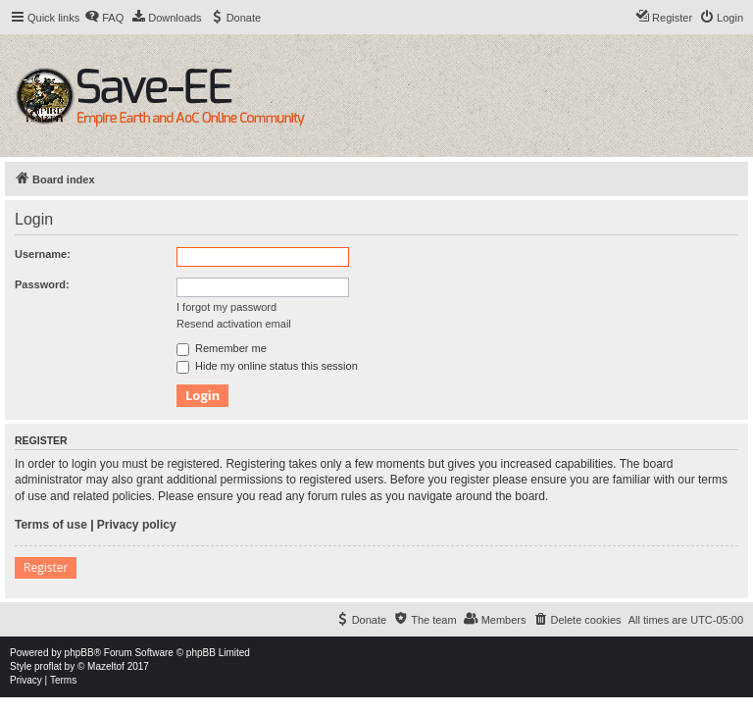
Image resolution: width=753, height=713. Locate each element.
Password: (42, 284)
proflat (48, 666)
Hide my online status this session (267, 366)
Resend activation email (233, 324)
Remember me (221, 348)
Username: (43, 254)
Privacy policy (136, 525)
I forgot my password (226, 307)
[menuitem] (104, 17)
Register (46, 567)
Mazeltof (106, 666)
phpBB (79, 652)
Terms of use (51, 525)
